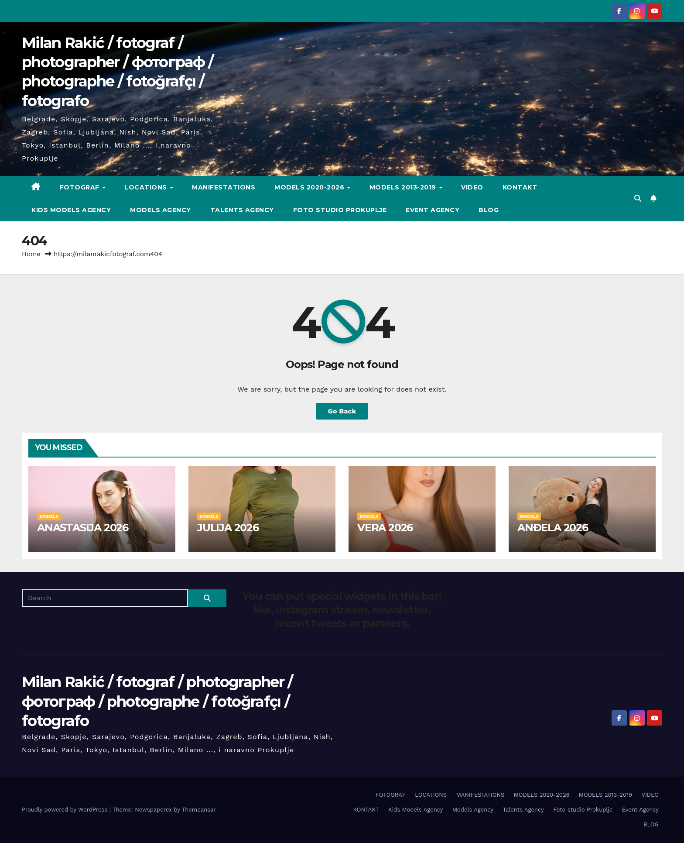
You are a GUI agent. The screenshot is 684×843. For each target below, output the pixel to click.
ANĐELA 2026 (552, 527)
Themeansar (198, 809)
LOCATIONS (146, 187)
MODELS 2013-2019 (403, 187)
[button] (637, 198)
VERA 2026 (385, 527)
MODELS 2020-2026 (310, 187)
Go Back (342, 411)
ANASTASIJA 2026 (82, 527)
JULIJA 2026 (228, 527)
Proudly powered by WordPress (65, 809)
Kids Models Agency (71, 210)
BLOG (489, 210)
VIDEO (472, 187)
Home (31, 254)
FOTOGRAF (81, 187)
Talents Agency (242, 210)
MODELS (49, 516)
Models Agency (160, 210)
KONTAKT (520, 187)
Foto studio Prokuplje (340, 210)
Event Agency (432, 210)
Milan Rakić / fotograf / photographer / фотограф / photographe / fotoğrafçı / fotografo (157, 701)
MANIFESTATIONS (223, 187)
